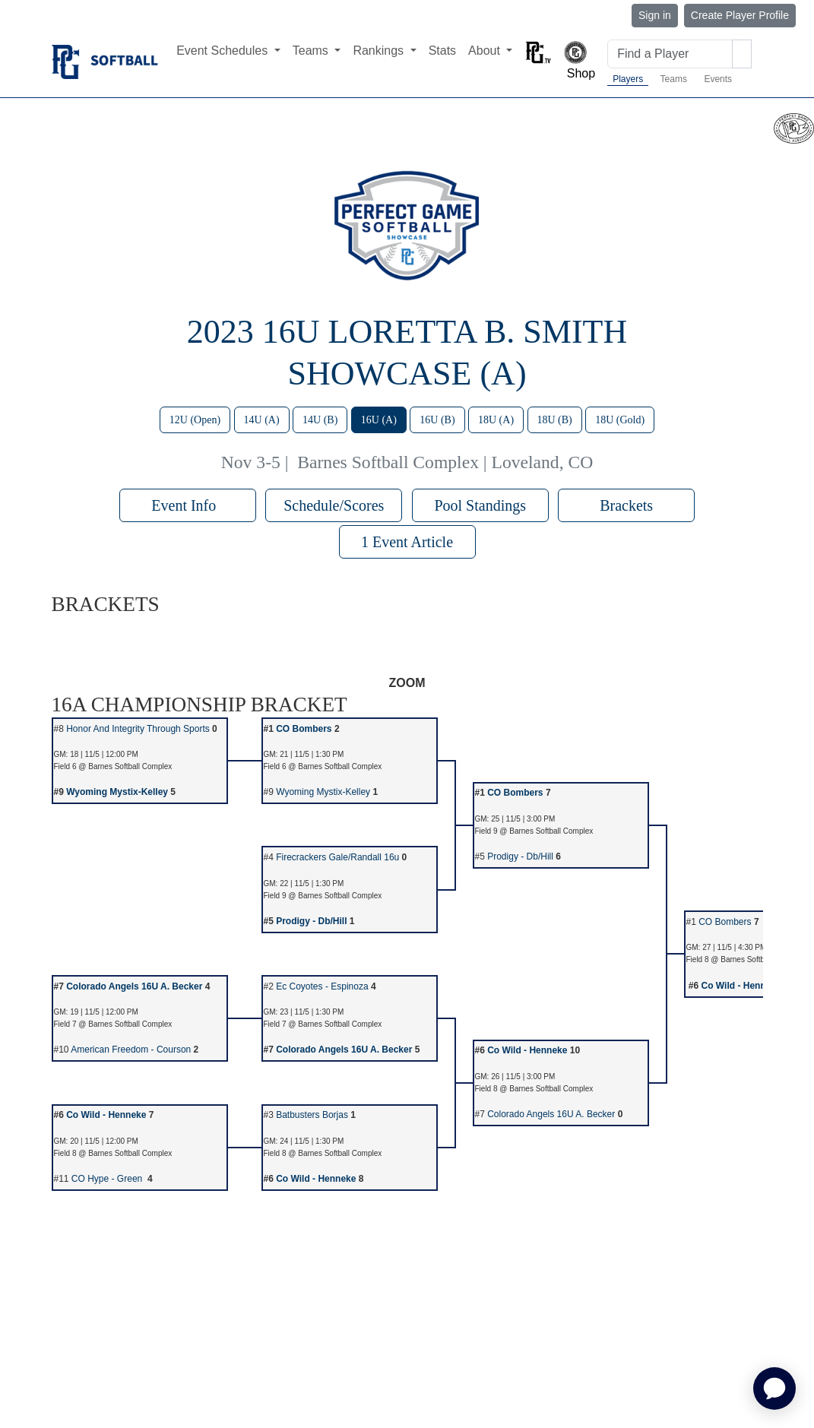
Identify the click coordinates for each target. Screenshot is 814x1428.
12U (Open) (194, 420)
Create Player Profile (740, 15)
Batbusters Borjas (312, 1115)
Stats (442, 50)
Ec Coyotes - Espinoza (322, 986)
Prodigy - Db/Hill (520, 856)
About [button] (485, 50)
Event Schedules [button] (223, 50)
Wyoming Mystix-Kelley (117, 792)
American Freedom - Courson (131, 1049)
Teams (673, 79)
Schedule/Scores (333, 505)
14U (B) (319, 420)
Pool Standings (480, 505)
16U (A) (379, 420)
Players (628, 79)
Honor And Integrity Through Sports (138, 728)
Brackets (626, 505)
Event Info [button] (187, 505)
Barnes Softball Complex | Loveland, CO (445, 462)
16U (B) (437, 420)
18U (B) (554, 420)
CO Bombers (303, 728)
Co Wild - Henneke (741, 985)
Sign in (654, 15)
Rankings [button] (380, 50)
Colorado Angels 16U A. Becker (134, 986)
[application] (774, 1388)
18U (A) (496, 420)
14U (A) (262, 420)
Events (718, 79)
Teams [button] (312, 50)
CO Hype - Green (108, 1178)
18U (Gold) (620, 420)
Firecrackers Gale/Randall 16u (337, 857)
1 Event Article (407, 542)
